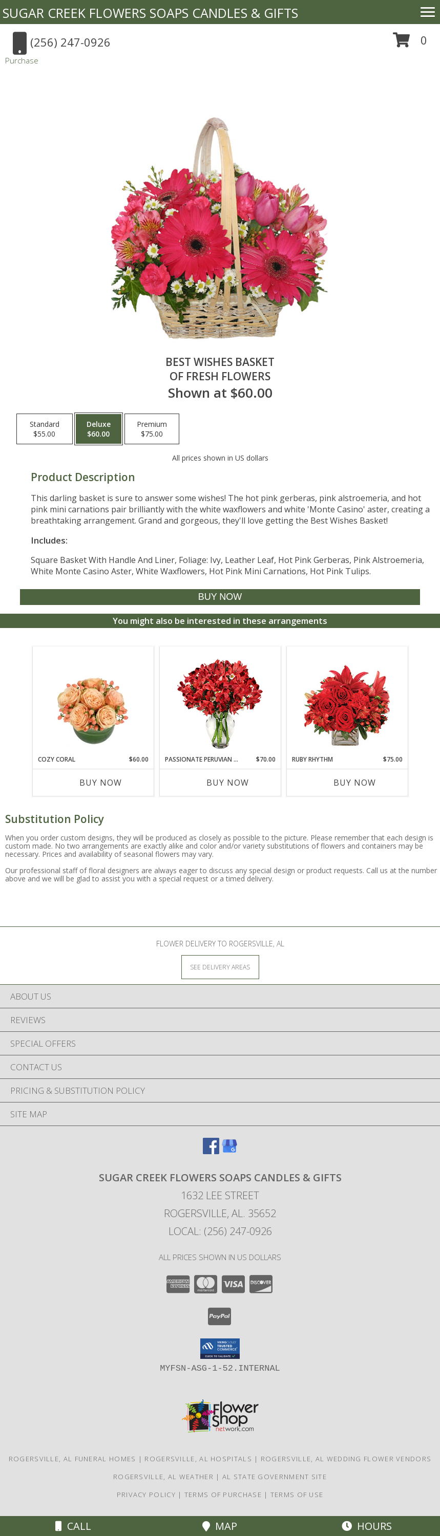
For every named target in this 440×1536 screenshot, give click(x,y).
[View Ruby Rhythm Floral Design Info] (347, 701)
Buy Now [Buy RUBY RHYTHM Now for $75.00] (354, 782)
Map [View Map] (219, 1526)
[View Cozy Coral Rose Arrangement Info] (93, 700)
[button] (410, 43)
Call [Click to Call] (73, 1526)
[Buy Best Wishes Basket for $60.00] (220, 597)
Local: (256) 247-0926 (220, 1231)
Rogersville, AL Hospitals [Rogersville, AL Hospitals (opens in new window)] (198, 1458)
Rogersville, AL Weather (163, 1476)
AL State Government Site (274, 1476)
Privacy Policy (146, 1494)
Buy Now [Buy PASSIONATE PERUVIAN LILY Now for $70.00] (227, 782)
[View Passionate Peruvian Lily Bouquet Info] (220, 701)
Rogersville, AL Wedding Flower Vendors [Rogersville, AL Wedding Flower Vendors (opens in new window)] (346, 1458)
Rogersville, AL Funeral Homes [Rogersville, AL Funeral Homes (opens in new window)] (72, 1458)
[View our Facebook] (211, 1151)
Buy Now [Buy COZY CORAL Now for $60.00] (100, 782)
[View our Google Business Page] (229, 1151)
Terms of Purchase (223, 1494)
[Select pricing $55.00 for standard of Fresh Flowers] (44, 429)
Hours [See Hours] (367, 1526)
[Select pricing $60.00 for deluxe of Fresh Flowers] (98, 429)
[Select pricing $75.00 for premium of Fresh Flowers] (152, 429)
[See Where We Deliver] (220, 966)
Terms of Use (297, 1494)
